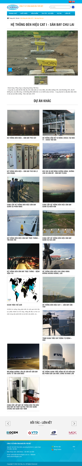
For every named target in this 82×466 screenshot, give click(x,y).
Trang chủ (12, 18)
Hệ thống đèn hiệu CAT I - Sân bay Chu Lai (31, 18)
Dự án (17, 18)
